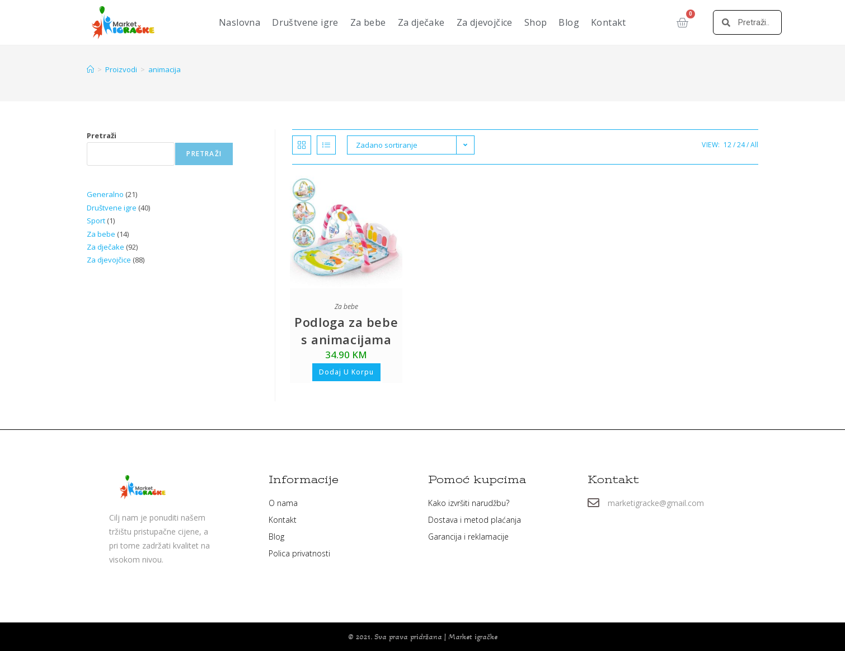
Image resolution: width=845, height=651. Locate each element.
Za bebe (368, 22)
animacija (164, 69)
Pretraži (101, 135)
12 (727, 144)
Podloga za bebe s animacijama (346, 330)
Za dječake (421, 22)
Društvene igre (305, 22)
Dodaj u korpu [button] (346, 372)
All (754, 144)
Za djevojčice (485, 22)
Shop (535, 22)
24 (741, 144)
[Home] (90, 69)
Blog (568, 22)
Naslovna (239, 22)
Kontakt (608, 22)
